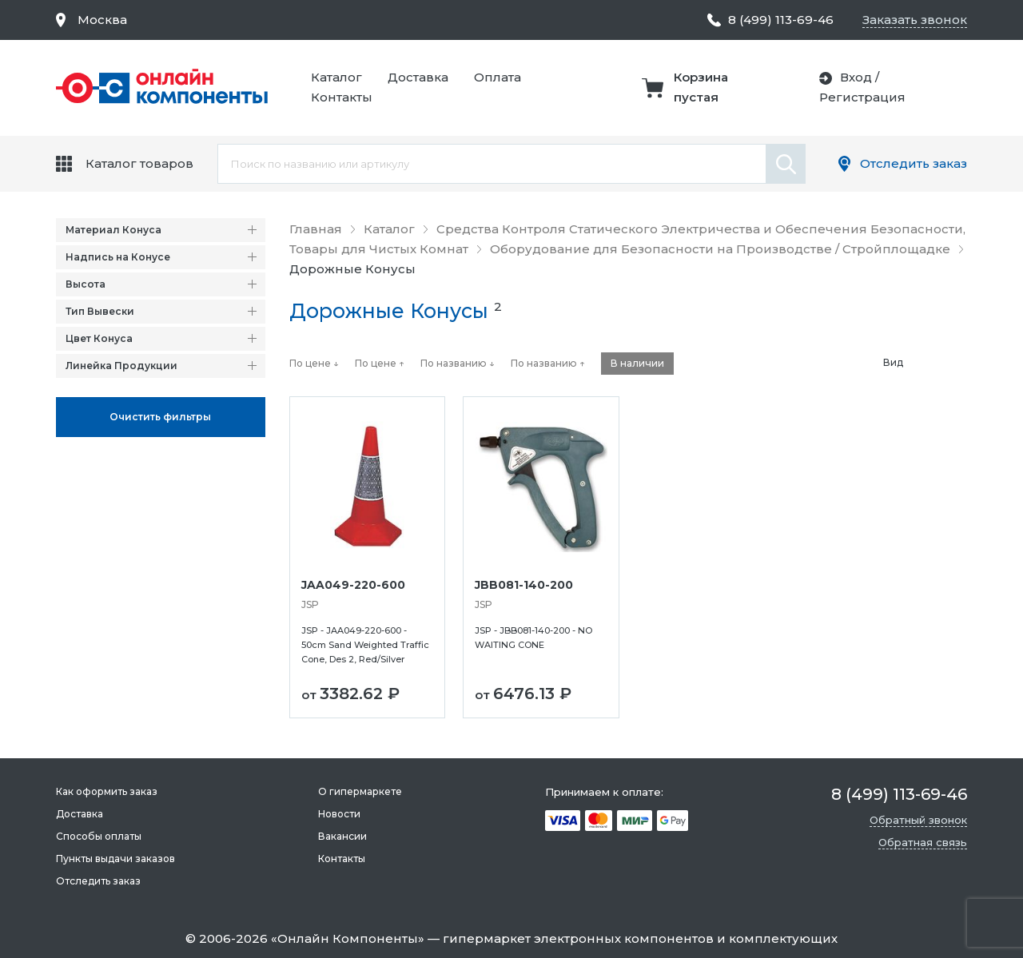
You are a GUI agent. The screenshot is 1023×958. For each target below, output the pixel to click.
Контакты (341, 97)
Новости (339, 814)
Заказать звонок (914, 19)
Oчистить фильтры (160, 417)
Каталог (336, 77)
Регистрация (862, 97)
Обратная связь (922, 842)
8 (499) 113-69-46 (781, 19)
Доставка (418, 77)
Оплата (497, 77)
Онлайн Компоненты (347, 938)
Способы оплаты (98, 836)
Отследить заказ (913, 163)
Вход (856, 77)
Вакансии (342, 836)
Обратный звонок (918, 819)
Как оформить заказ (106, 791)
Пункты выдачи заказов (115, 859)
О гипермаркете (360, 791)
